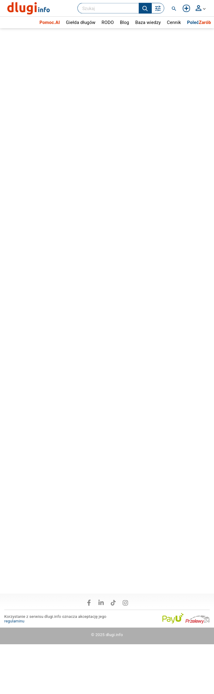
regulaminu (14, 621)
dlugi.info (114, 634)
